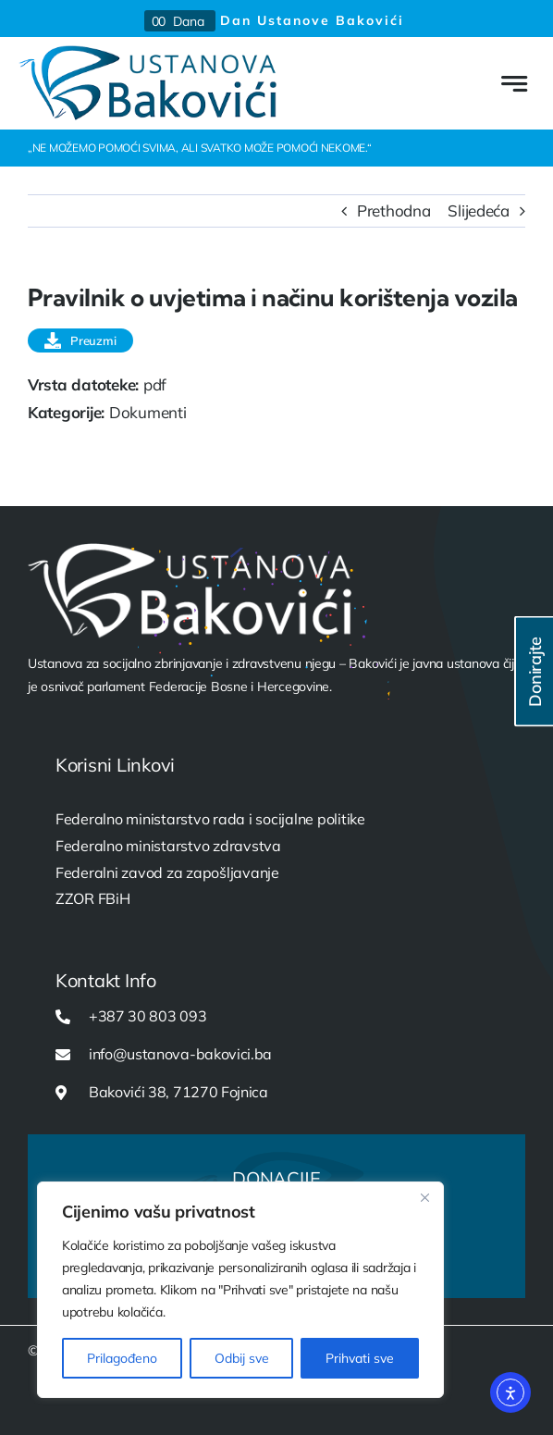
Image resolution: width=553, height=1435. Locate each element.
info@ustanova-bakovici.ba (180, 1054)
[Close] (424, 1197)
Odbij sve (242, 1358)
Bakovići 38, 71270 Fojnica (178, 1091)
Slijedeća (479, 210)
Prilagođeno (122, 1358)
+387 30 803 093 (147, 1016)
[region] (240, 1289)
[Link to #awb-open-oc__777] (514, 84)
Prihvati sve (360, 1358)
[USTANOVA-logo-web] (147, 53)
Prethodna (394, 210)
